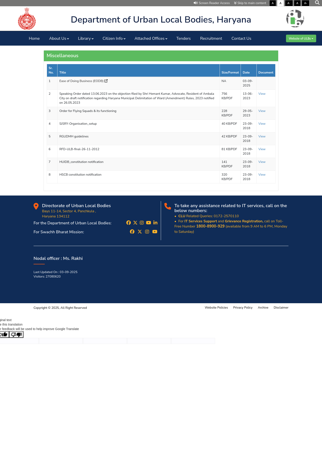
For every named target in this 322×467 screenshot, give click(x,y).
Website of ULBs (301, 38)
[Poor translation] (16, 334)
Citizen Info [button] (113, 38)
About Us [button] (57, 38)
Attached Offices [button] (150, 38)
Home (34, 38)
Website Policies (216, 307)
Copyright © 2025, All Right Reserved (60, 308)
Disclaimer (281, 307)
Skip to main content (250, 3)
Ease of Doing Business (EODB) (83, 81)
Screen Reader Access (212, 3)
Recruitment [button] (211, 38)
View (262, 94)
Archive (263, 307)
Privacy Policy (242, 307)
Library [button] (84, 38)
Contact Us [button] (241, 38)
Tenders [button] (183, 38)
